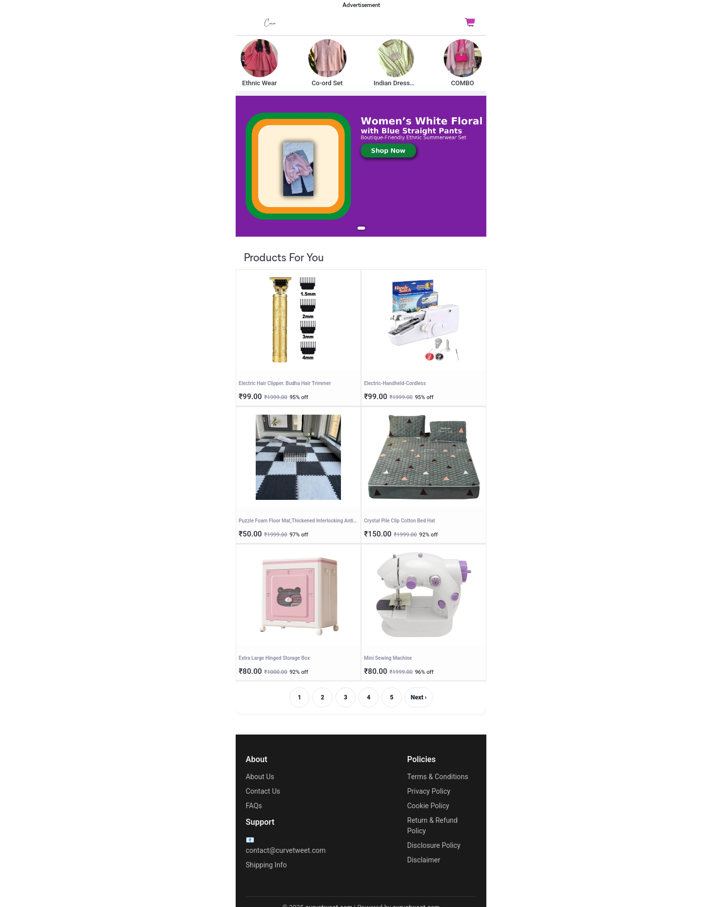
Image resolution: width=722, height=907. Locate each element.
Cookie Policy (428, 806)
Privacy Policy (428, 791)
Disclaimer (423, 860)
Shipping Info (266, 865)
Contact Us (263, 791)
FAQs (254, 806)
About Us (260, 777)
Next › (419, 697)
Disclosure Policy (433, 845)
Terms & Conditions (437, 777)
